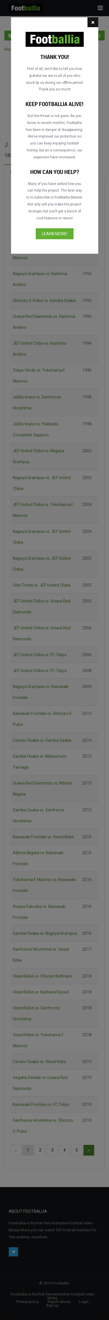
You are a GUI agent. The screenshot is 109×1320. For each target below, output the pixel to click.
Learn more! (54, 233)
